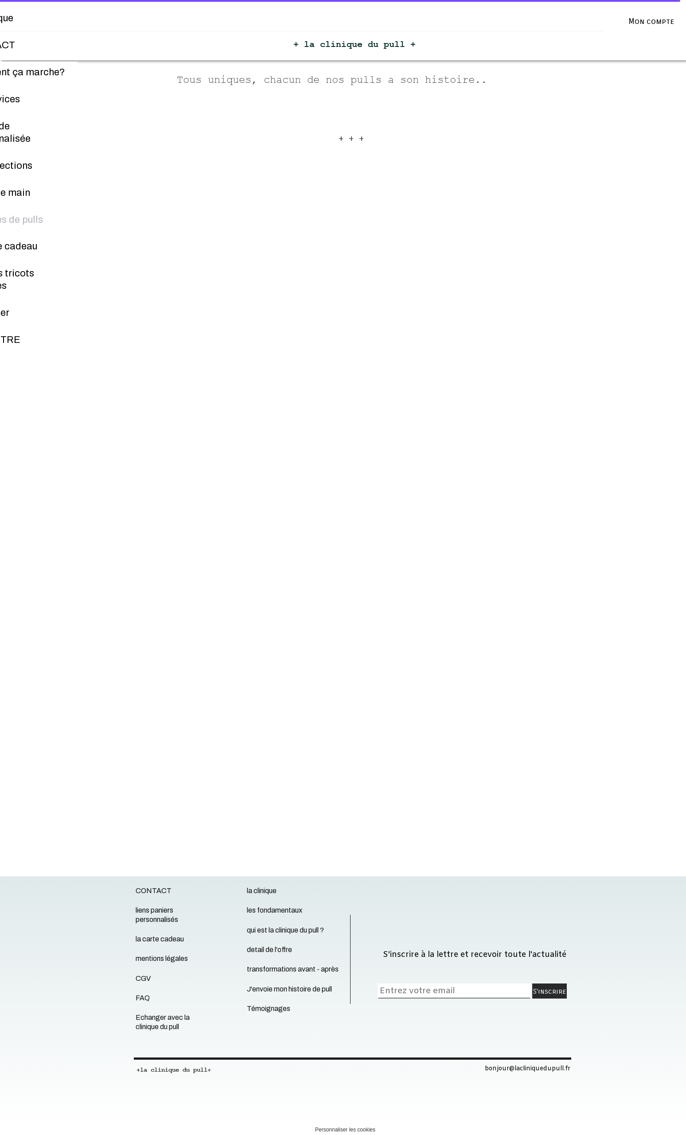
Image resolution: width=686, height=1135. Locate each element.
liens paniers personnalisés (157, 914)
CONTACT (154, 890)
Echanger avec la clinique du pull (163, 1022)
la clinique (262, 890)
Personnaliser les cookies (345, 1130)
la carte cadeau (160, 939)
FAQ (143, 998)
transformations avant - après (293, 969)
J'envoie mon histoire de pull (289, 989)
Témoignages (268, 1008)
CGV (143, 978)
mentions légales (162, 958)
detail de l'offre (269, 949)
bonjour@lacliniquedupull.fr (527, 1069)
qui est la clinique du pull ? (285, 930)
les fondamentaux (274, 910)
